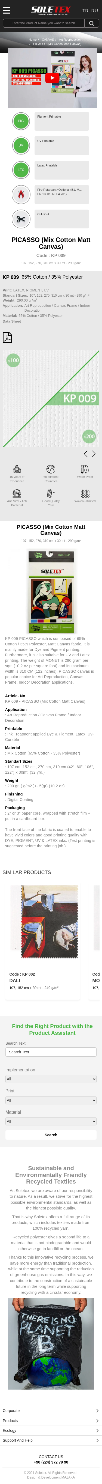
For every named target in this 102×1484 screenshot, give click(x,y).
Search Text (15, 1043)
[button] (93, 453)
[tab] (51, 1411)
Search (51, 1135)
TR (85, 10)
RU (94, 10)
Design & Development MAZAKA (51, 1477)
